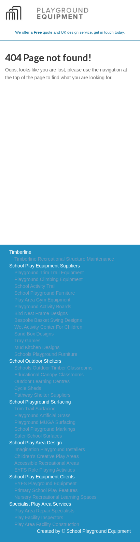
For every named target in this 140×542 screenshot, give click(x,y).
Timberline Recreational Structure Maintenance (64, 259)
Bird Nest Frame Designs (41, 313)
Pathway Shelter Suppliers (42, 395)
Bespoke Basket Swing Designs (48, 320)
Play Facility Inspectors (38, 517)
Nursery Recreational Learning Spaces (55, 497)
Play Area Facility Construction (46, 524)
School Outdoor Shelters (35, 361)
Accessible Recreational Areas (46, 463)
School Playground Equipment (99, 531)
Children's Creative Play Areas (46, 456)
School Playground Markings (44, 429)
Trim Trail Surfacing (35, 408)
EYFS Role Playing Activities (44, 470)
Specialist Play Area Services (40, 504)
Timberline (20, 252)
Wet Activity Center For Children (48, 327)
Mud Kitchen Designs (36, 347)
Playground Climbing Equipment (48, 279)
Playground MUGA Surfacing (44, 422)
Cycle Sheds (27, 388)
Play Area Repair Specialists (44, 510)
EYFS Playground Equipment (45, 483)
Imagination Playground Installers (49, 449)
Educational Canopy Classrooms (49, 374)
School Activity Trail (35, 286)
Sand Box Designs (34, 333)
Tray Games (27, 340)
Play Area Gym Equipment (42, 299)
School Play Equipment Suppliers (44, 265)
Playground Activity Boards (42, 306)
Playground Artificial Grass (42, 415)
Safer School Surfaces (38, 436)
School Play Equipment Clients (41, 476)
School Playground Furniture (44, 293)
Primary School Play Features (46, 490)
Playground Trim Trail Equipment (49, 272)
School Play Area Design (35, 442)
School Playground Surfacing (40, 402)
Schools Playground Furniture (45, 354)
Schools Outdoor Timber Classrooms (53, 368)
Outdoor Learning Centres (42, 381)
